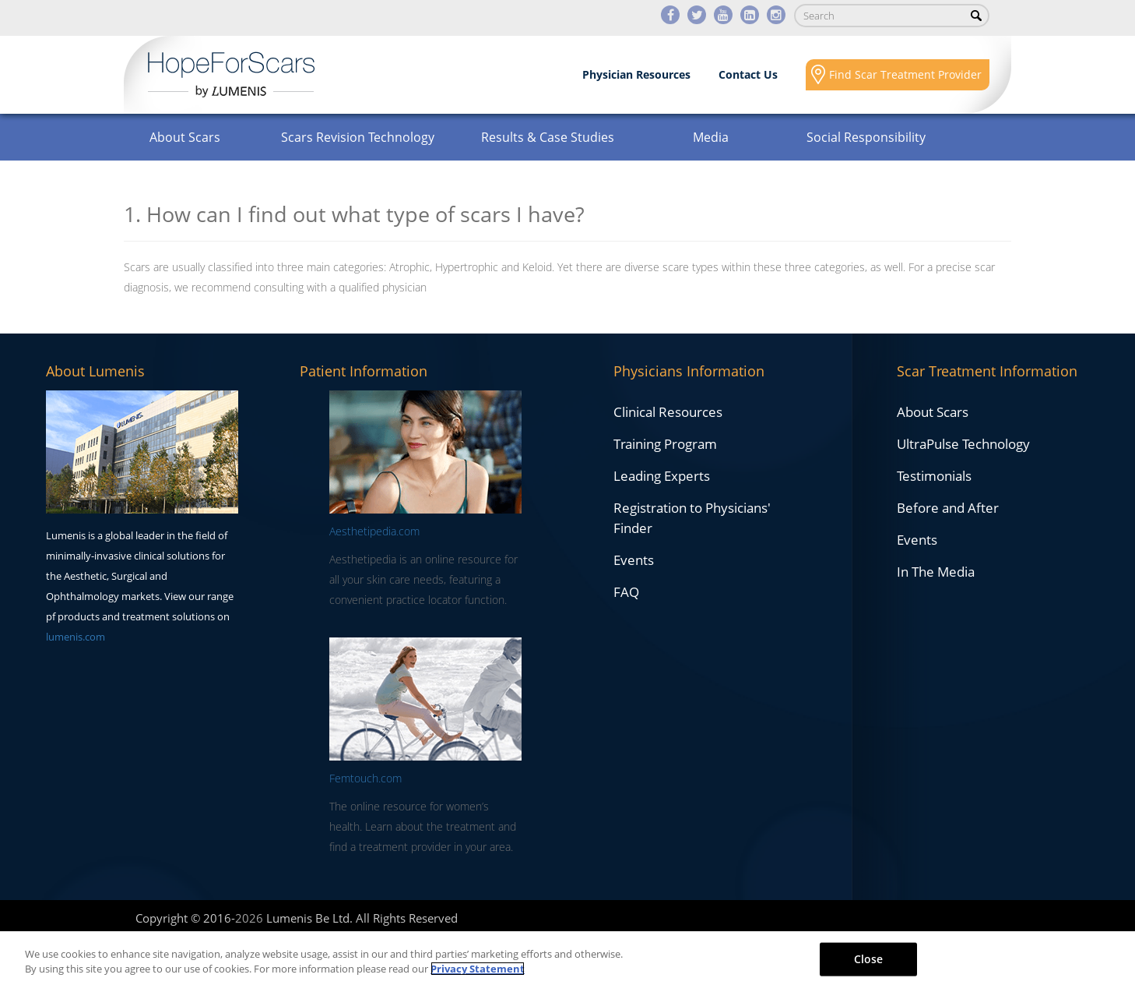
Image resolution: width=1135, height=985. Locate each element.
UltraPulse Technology (963, 444)
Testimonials (934, 476)
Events (633, 560)
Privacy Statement (477, 969)
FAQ (626, 592)
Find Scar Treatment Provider (905, 74)
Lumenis (231, 74)
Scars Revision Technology (357, 137)
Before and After (948, 508)
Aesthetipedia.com (374, 531)
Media (711, 137)
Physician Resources (636, 74)
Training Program (665, 444)
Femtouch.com (365, 778)
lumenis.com (75, 637)
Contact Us (748, 74)
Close (869, 958)
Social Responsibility (866, 137)
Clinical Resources (667, 412)
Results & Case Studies (547, 137)
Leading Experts (661, 476)
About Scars (184, 137)
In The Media (936, 572)
